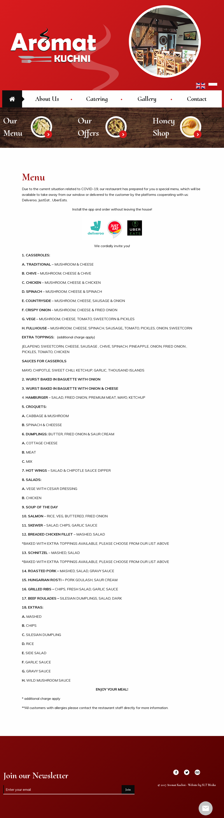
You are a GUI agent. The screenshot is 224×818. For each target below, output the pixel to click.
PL (212, 86)
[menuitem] (47, 98)
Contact (196, 99)
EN (200, 86)
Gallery (147, 99)
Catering (97, 99)
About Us (47, 99)
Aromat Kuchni (53, 45)
